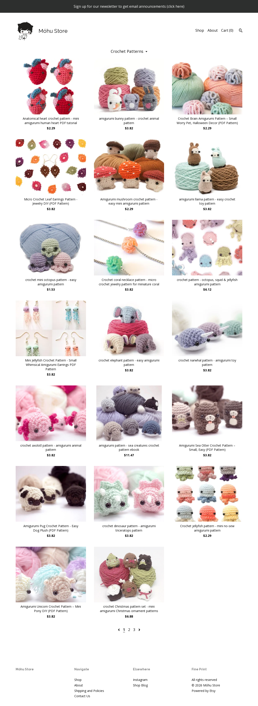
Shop (199, 30)
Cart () (227, 30)
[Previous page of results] (119, 629)
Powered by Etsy (203, 691)
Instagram (140, 680)
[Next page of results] (139, 629)
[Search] (240, 31)
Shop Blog (140, 685)
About (213, 30)
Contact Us (82, 696)
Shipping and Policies (89, 691)
